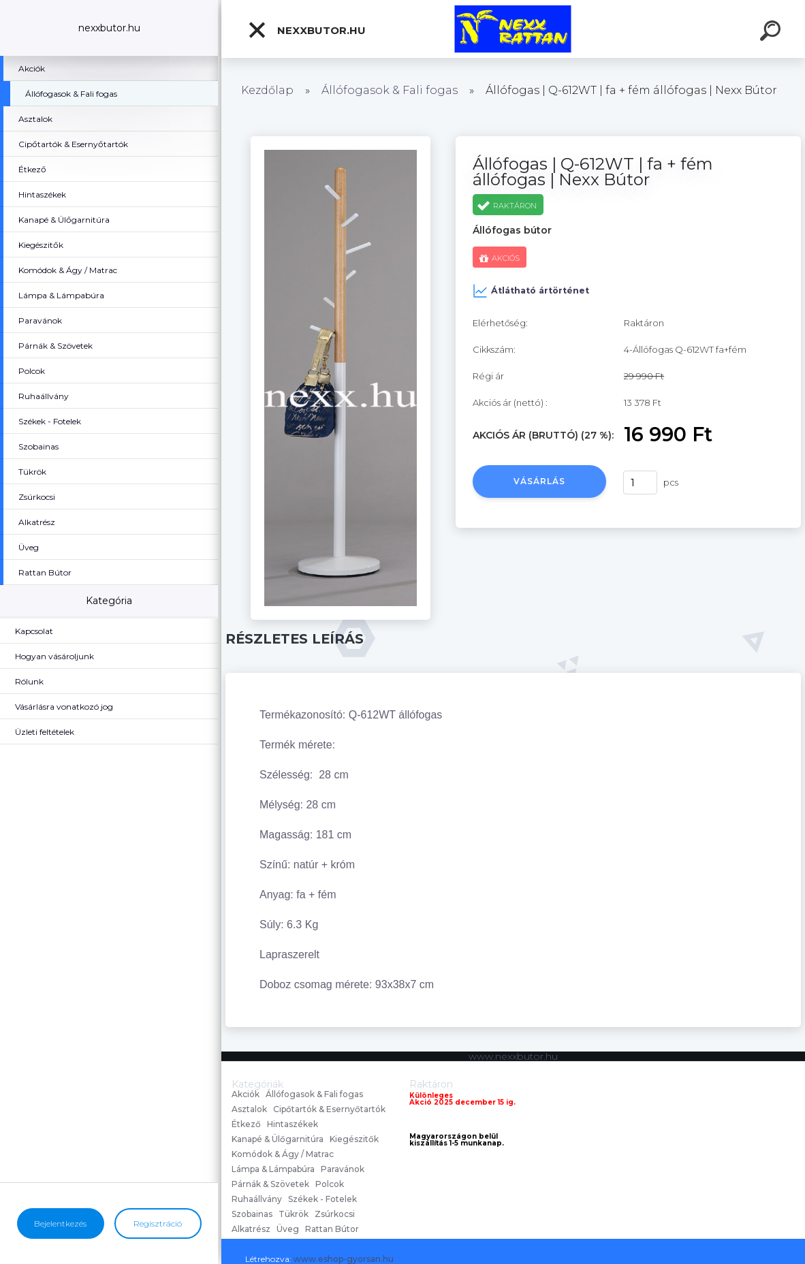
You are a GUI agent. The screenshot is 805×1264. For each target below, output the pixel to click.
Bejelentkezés (60, 1223)
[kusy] (640, 482)
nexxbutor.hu (306, 30)
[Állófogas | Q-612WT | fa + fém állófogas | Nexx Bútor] (340, 141)
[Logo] (513, 29)
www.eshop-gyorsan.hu (344, 1259)
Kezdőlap (267, 90)
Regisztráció (157, 1223)
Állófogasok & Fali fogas (389, 90)
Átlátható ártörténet (531, 290)
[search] (772, 32)
